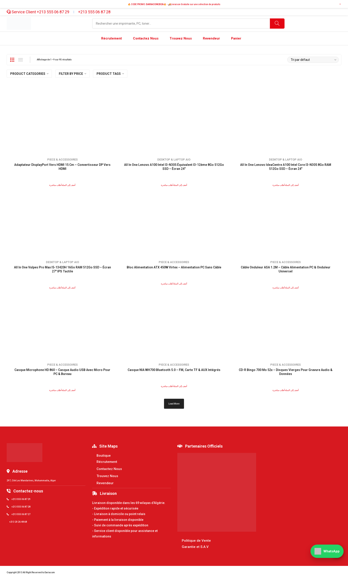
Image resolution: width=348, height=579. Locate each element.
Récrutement (107, 462)
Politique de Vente (196, 541)
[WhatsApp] (327, 551)
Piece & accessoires (62, 159)
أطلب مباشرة (55, 185)
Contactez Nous (109, 469)
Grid (12, 60)
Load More (174, 404)
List (20, 60)
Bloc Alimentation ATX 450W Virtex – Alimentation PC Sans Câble (174, 267)
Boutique (104, 456)
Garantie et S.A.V (195, 547)
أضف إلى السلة (68, 185)
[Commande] (313, 60)
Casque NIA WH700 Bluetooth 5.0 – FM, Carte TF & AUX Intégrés (174, 370)
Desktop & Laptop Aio (173, 159)
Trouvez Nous (107, 476)
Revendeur (105, 483)
